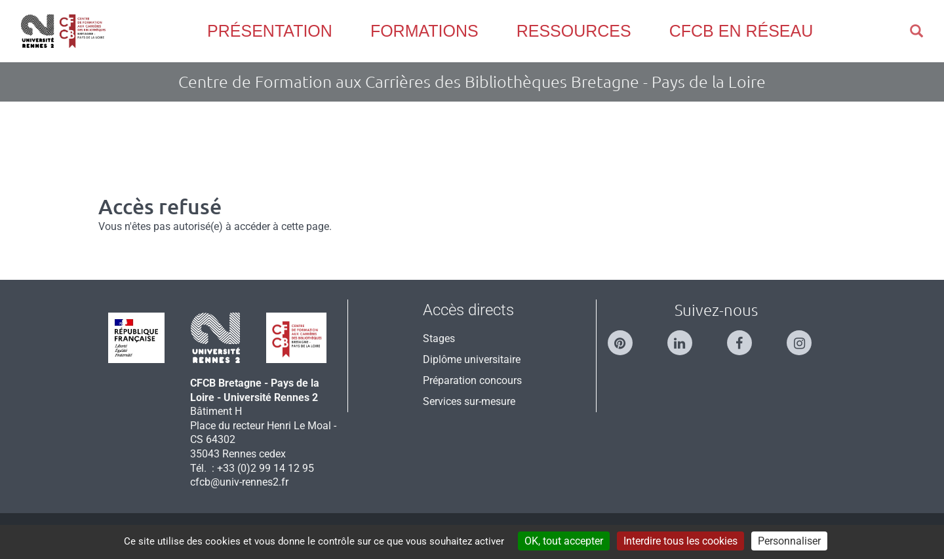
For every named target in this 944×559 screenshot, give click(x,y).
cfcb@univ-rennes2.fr (239, 482)
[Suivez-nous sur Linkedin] (686, 337)
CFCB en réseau (741, 31)
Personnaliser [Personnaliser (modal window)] (789, 541)
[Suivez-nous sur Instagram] (806, 337)
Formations (424, 31)
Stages (439, 338)
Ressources (574, 31)
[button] (916, 31)
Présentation (269, 31)
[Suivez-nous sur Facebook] (746, 337)
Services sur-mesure (469, 401)
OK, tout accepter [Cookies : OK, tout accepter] (563, 541)
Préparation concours (472, 380)
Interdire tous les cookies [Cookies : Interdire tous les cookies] (680, 541)
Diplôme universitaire (472, 359)
